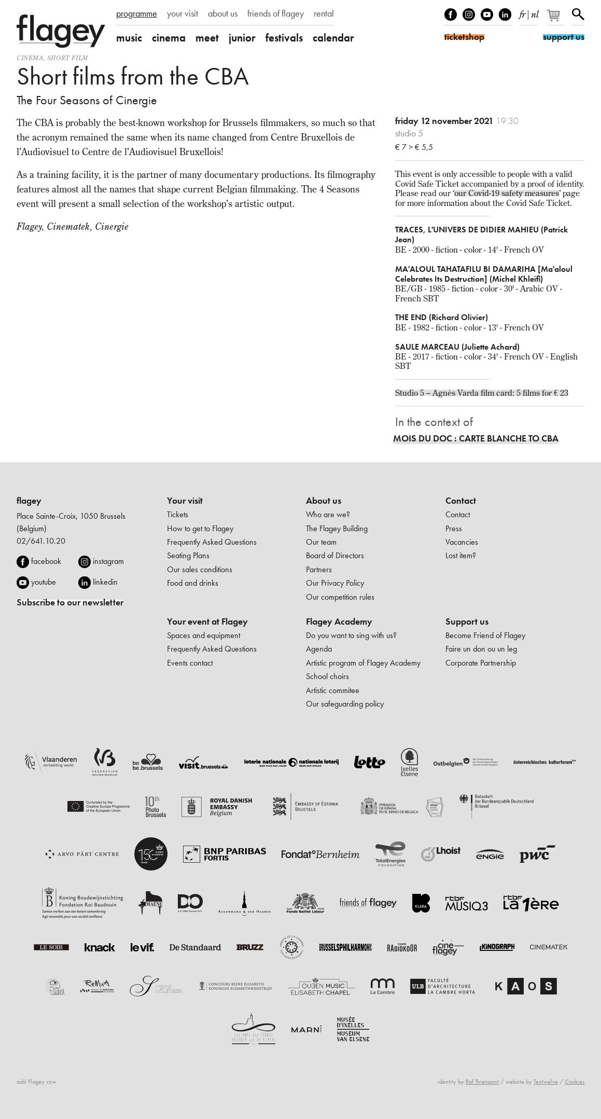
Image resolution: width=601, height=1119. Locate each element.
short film (67, 58)
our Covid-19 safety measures (506, 193)
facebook (46, 561)
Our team (321, 541)
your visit (182, 13)
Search (578, 14)
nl (535, 12)
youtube (43, 581)
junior (242, 38)
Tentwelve (546, 1081)
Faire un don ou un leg (481, 648)
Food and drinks (192, 582)
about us (222, 13)
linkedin (105, 581)
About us (323, 500)
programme (136, 13)
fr (522, 12)
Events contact (190, 662)
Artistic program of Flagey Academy (363, 662)
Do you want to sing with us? (351, 635)
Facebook (450, 14)
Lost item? (460, 555)
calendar (333, 38)
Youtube (487, 14)
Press (453, 528)
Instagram (469, 14)
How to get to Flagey (200, 528)
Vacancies (461, 541)
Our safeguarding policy (345, 703)
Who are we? (328, 514)
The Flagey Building (337, 528)
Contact (460, 500)
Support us (466, 621)
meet (207, 38)
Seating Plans (188, 555)
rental (324, 13)
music (129, 38)
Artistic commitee (332, 690)
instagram (108, 561)
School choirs (327, 676)
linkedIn (505, 14)
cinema (169, 38)
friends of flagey (275, 13)
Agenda (319, 648)
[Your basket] (556, 20)
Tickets (177, 514)
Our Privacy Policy (335, 582)
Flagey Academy (339, 621)
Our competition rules (340, 596)
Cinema (30, 58)
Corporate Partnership (480, 662)
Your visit (185, 500)
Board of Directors (335, 555)
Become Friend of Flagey (485, 635)
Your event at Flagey (207, 621)
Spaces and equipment (203, 635)
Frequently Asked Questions (212, 541)
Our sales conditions (199, 569)
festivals (284, 38)
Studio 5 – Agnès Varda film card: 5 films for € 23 (481, 393)
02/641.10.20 (41, 540)
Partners (319, 569)
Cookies (574, 1081)
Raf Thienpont (482, 1081)
